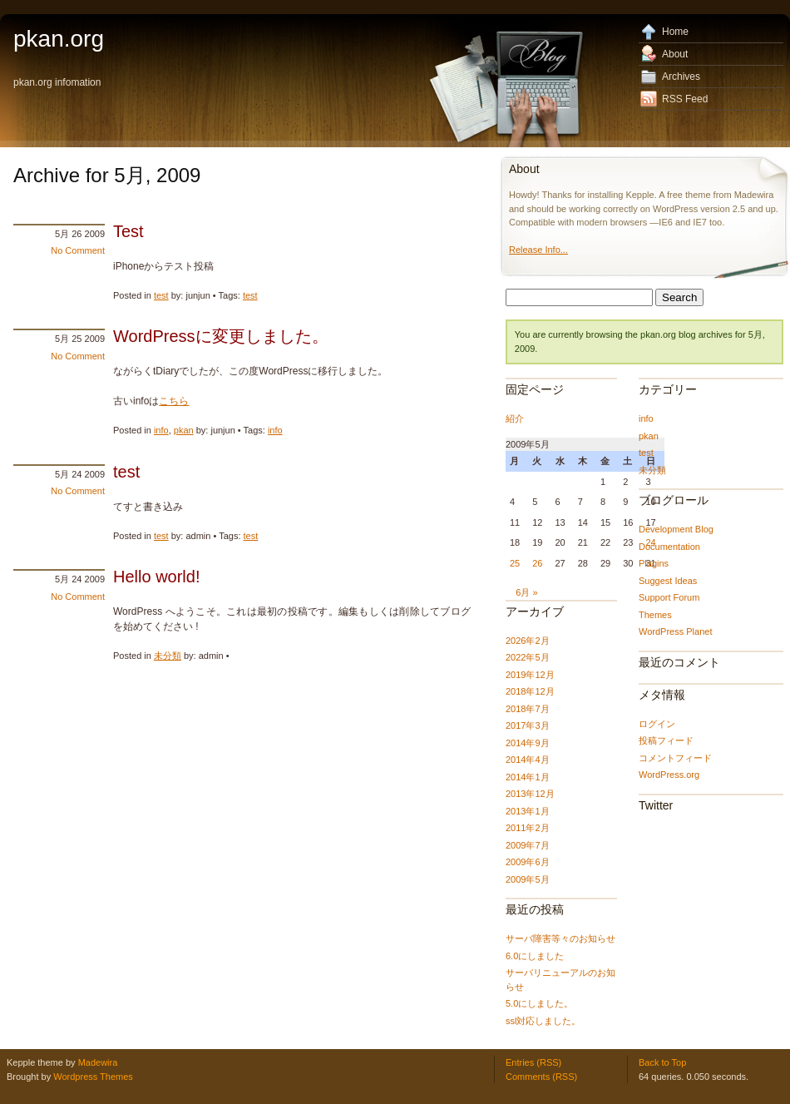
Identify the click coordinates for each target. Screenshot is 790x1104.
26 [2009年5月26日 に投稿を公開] (537, 563)
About (675, 54)
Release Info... (538, 250)
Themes (655, 615)
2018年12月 (530, 691)
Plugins (654, 563)
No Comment (78, 250)
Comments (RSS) (541, 1077)
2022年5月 (528, 657)
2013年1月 (528, 811)
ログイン (657, 724)
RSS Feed (685, 99)
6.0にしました (535, 956)
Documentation (669, 547)
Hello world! (156, 576)
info (161, 430)
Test (128, 231)
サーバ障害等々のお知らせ (560, 938)
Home (675, 31)
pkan (184, 430)
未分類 (167, 656)
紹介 (515, 418)
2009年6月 (528, 862)
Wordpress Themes (93, 1077)
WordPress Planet (675, 631)
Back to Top (662, 1062)
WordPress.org (669, 775)
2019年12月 (530, 675)
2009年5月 (528, 879)
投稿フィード (666, 740)
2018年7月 (528, 709)
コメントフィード (675, 758)
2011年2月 (528, 828)
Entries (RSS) (533, 1062)
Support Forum (669, 597)
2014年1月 (528, 777)
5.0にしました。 (539, 1003)
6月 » (526, 592)
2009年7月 (528, 845)
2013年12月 (530, 794)
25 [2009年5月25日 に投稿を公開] (515, 563)
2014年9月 (528, 743)
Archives (681, 76)
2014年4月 (528, 760)
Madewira (98, 1062)
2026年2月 (528, 641)
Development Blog (676, 529)
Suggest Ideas (668, 581)
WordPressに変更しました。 (220, 336)
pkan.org (58, 39)
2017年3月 (528, 725)
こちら (174, 401)
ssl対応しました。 (543, 1021)
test (161, 295)
